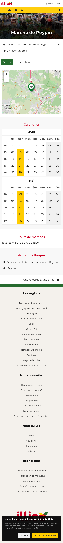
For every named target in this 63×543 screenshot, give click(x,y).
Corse (32, 323)
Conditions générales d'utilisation (31, 416)
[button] (31, 88)
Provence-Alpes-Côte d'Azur (31, 365)
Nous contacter (31, 411)
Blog (31, 435)
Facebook (31, 446)
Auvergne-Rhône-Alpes (31, 303)
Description (23, 62)
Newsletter (31, 440)
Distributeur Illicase (31, 385)
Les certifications (32, 405)
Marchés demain (31, 481)
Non (24, 535)
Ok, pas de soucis (45, 535)
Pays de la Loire (31, 360)
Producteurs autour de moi (31, 470)
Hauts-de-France (31, 334)
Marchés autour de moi (31, 486)
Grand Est (31, 329)
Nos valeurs (31, 395)
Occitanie (31, 355)
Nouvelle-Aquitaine (31, 349)
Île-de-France (31, 339)
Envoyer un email (15, 50)
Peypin (9, 268)
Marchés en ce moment (32, 475)
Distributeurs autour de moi (31, 491)
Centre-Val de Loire (31, 318)
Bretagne (31, 313)
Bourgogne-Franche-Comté (31, 308)
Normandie (31, 344)
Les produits (31, 400)
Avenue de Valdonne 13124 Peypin (25, 44)
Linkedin (31, 451)
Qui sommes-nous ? (31, 390)
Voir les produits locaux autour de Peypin (30, 262)
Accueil (7, 62)
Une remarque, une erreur (41, 279)
